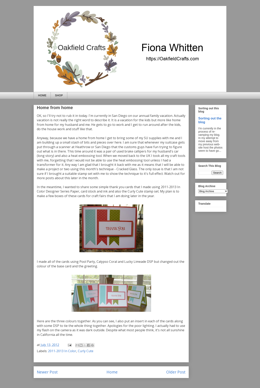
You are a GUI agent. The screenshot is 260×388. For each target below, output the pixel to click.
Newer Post (47, 372)
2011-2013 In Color (62, 351)
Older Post (176, 372)
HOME (42, 95)
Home (112, 372)
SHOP (59, 95)
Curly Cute (85, 351)
